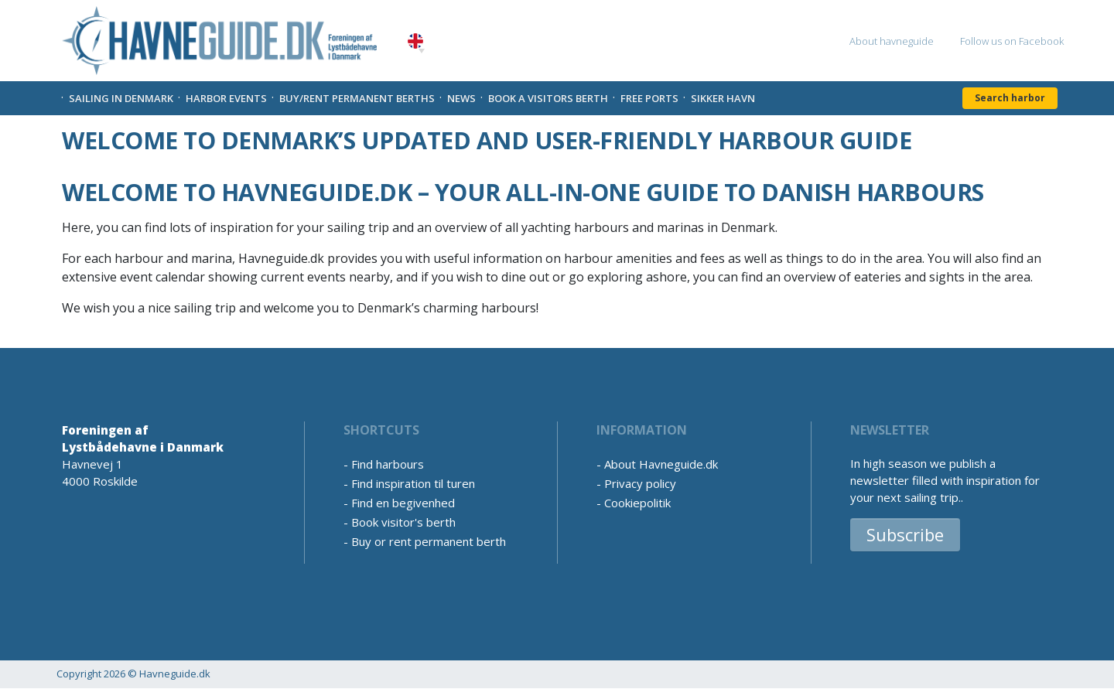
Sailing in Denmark (121, 98)
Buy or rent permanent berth (428, 541)
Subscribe (905, 534)
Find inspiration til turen (413, 483)
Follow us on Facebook (1012, 41)
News (461, 98)
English (415, 41)
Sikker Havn (723, 98)
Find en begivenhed (403, 502)
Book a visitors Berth (548, 98)
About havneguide (891, 41)
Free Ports (649, 98)
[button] (422, 51)
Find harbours (387, 464)
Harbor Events (226, 98)
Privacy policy (640, 483)
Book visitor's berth (403, 522)
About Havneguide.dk (661, 464)
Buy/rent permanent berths (357, 98)
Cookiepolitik (637, 502)
